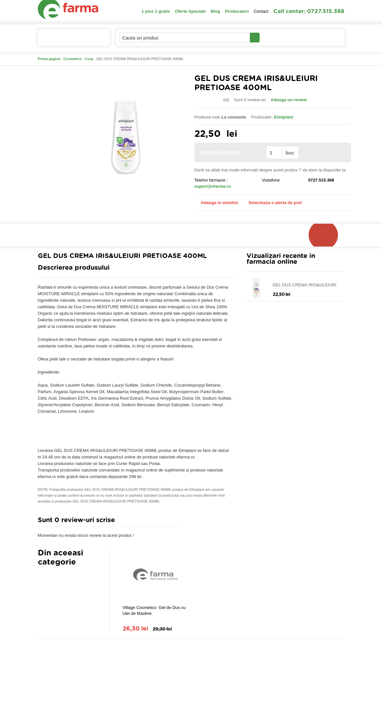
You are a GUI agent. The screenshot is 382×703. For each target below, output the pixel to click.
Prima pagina (49, 59)
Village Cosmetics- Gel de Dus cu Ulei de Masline (154, 610)
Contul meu (282, 37)
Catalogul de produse (69, 40)
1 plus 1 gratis (156, 11)
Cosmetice (72, 59)
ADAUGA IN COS (230, 152)
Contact (261, 11)
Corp (89, 59)
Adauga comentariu (210, 521)
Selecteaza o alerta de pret (272, 203)
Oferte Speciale (190, 11)
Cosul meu (322, 37)
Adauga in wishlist (216, 202)
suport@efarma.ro (212, 186)
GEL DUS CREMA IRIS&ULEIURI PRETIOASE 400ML (304, 285)
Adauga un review (289, 99)
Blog (215, 11)
